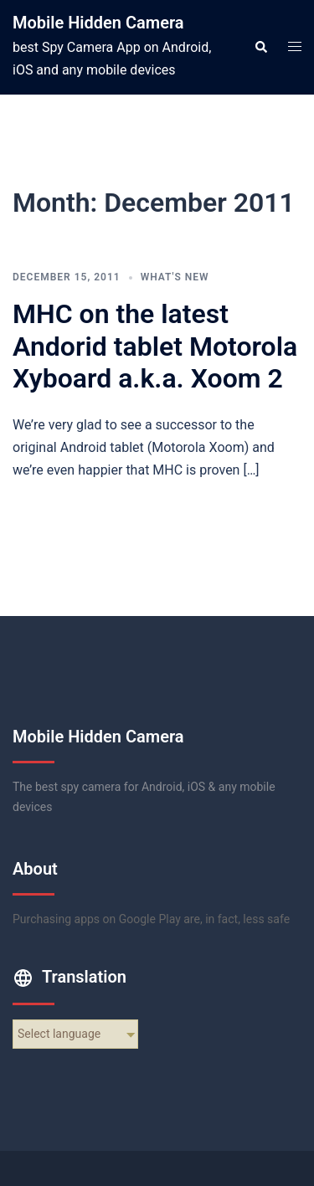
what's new (175, 277)
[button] (260, 47)
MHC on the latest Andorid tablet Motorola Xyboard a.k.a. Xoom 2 (155, 346)
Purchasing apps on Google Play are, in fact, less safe (151, 919)
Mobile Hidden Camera (98, 23)
